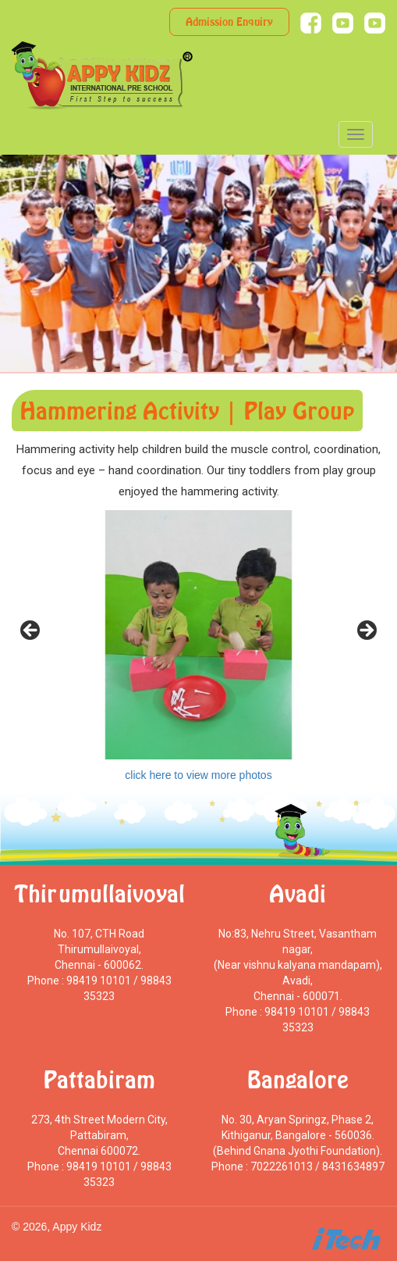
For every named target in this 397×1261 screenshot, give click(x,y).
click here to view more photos (198, 775)
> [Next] (366, 631)
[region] (198, 634)
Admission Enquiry (229, 21)
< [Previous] (31, 631)
